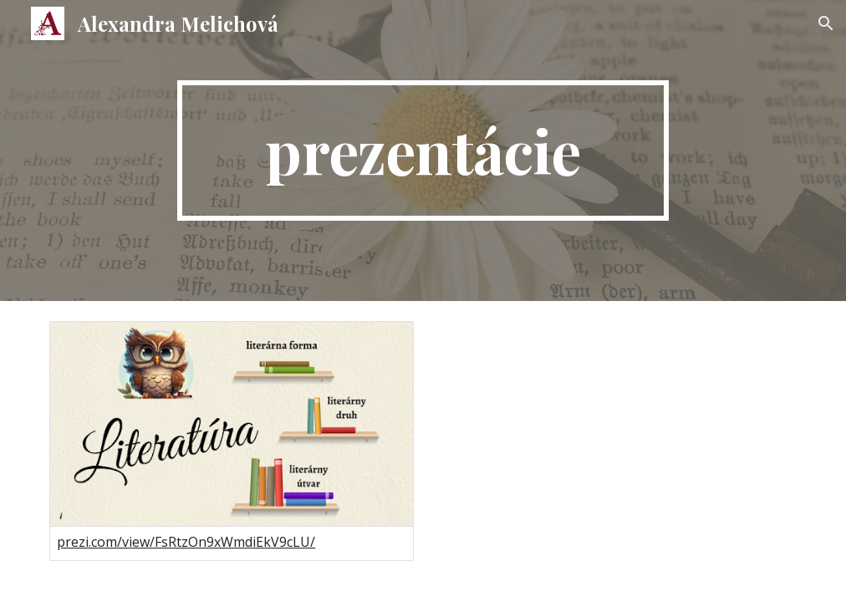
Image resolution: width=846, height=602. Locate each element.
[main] (423, 150)
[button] (826, 23)
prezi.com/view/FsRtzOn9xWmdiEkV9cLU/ (186, 542)
